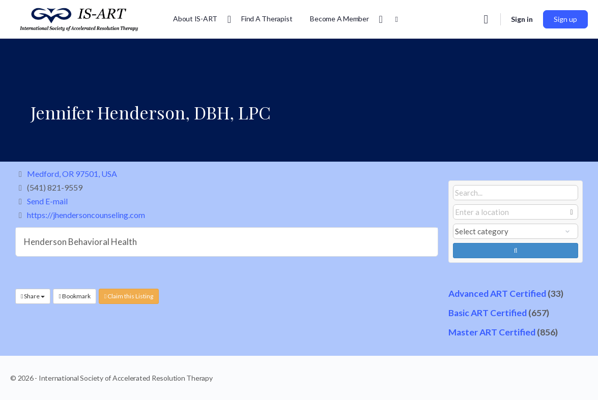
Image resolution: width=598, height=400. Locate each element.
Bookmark (74, 296)
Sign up (565, 19)
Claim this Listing (128, 296)
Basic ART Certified (487, 312)
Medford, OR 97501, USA (72, 173)
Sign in (522, 19)
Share (33, 296)
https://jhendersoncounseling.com (86, 215)
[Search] (486, 19)
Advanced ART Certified (497, 293)
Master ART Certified (491, 332)
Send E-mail (47, 201)
